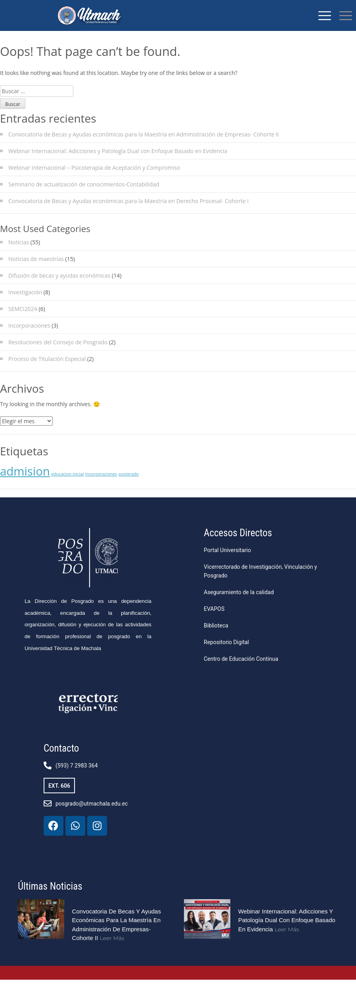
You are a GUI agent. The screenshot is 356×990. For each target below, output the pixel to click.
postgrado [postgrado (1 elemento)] (129, 484)
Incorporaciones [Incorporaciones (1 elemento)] (101, 484)
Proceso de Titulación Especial (47, 369)
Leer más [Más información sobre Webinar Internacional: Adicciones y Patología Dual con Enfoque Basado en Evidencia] (286, 939)
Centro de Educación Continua (241, 669)
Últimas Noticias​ (50, 896)
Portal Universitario (227, 560)
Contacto (61, 758)
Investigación (25, 303)
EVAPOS (214, 619)
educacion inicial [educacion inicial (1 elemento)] (67, 484)
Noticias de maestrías (36, 269)
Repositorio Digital (226, 652)
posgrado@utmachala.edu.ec (92, 814)
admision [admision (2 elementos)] (25, 481)
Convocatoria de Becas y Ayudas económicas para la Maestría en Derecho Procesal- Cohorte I (128, 211)
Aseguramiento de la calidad (239, 602)
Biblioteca (216, 636)
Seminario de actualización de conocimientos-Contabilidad (83, 194)
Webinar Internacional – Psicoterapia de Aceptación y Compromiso (94, 178)
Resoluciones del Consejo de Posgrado (57, 353)
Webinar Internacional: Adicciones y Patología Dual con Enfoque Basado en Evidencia (117, 161)
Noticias (18, 253)
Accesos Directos (238, 543)
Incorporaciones (29, 336)
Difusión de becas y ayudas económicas (59, 286)
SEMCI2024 (22, 319)
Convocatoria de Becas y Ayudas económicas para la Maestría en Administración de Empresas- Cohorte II (143, 144)
